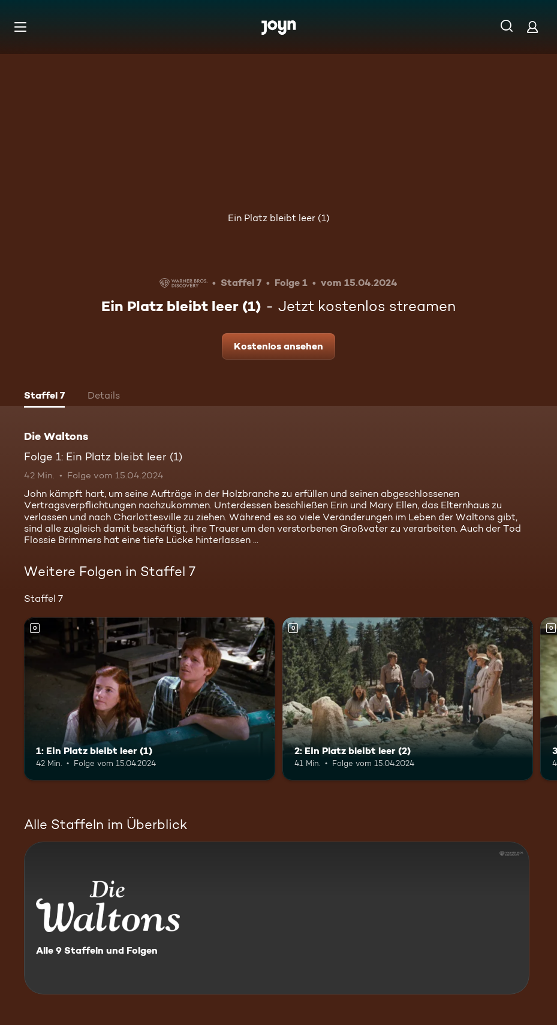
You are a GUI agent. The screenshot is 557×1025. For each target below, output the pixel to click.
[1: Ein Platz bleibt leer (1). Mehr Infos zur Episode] (149, 698)
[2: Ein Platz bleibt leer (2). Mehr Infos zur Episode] (408, 698)
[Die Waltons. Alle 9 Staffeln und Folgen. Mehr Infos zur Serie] (276, 918)
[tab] (44, 397)
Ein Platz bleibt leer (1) (279, 218)
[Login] (532, 26)
